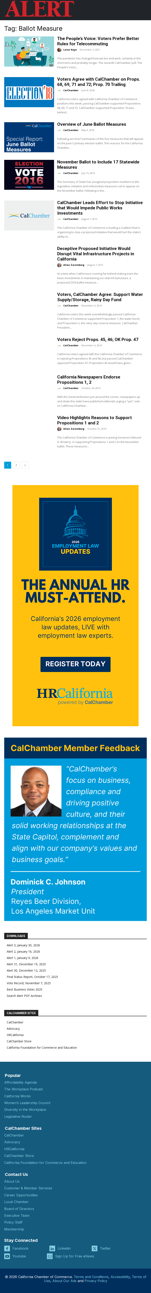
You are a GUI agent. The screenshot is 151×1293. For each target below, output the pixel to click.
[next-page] (25, 465)
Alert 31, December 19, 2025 (26, 964)
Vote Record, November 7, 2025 (29, 983)
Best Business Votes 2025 (24, 989)
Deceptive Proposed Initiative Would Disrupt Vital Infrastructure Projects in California (95, 254)
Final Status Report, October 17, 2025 (32, 977)
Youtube (19, 1256)
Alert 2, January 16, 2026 (23, 951)
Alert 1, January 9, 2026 (22, 958)
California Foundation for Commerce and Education (42, 1048)
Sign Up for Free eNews (74, 1256)
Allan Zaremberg (73, 264)
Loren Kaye (70, 49)
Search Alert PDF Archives (24, 996)
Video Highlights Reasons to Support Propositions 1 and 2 (94, 420)
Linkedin (64, 1248)
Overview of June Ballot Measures (91, 124)
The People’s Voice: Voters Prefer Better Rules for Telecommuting (98, 41)
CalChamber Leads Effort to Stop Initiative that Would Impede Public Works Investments (100, 208)
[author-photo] (60, 50)
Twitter (105, 1248)
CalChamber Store (19, 1041)
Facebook (20, 1248)
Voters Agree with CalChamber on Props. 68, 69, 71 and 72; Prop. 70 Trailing (98, 82)
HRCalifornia (15, 1035)
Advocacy (13, 1029)
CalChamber (70, 90)
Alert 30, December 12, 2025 (26, 970)
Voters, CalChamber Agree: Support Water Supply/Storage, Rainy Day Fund (100, 297)
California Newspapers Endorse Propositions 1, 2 (88, 379)
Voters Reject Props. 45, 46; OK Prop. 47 (97, 339)
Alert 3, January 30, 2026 (23, 945)
